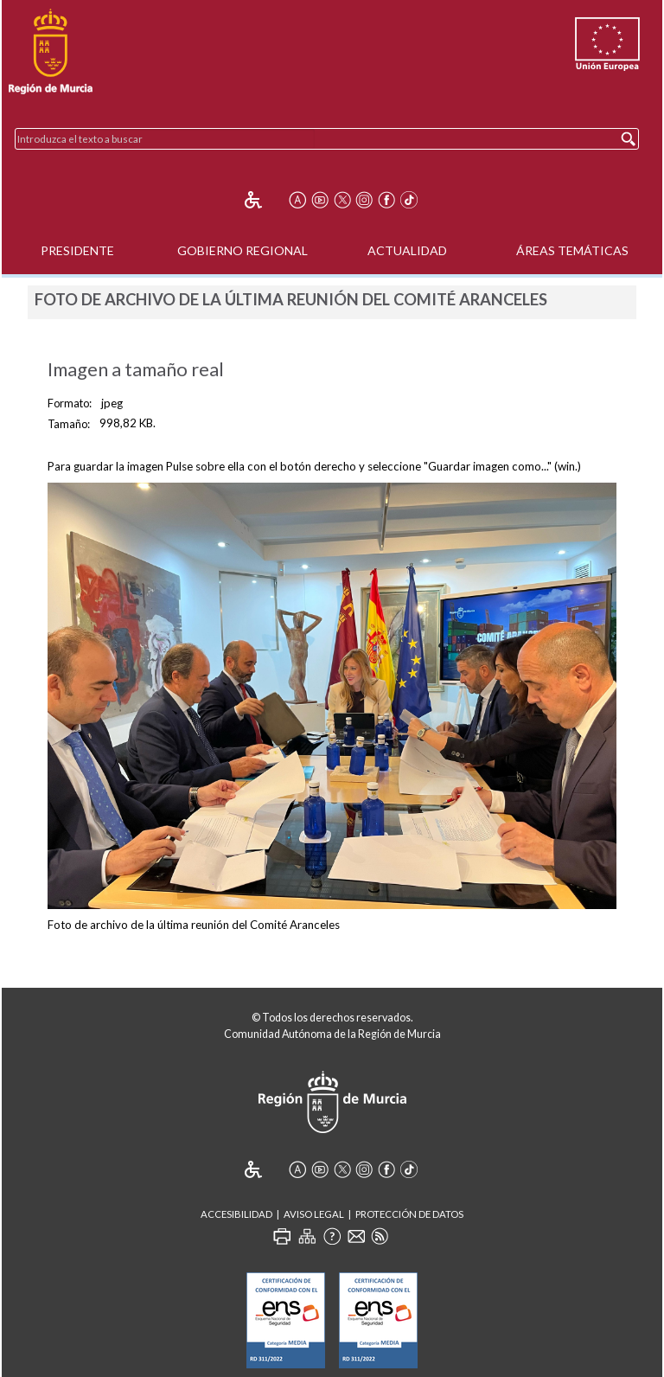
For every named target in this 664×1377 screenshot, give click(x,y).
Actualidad (407, 250)
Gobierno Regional (242, 250)
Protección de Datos (409, 1214)
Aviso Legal (314, 1214)
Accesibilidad (236, 1214)
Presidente (77, 250)
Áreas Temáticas (572, 250)
